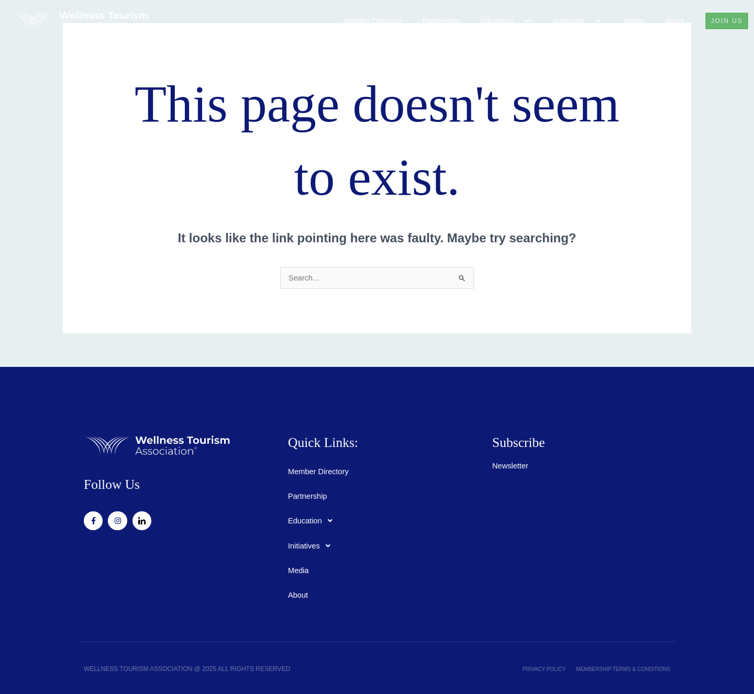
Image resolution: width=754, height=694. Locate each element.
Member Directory (366, 21)
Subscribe (508, 440)
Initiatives (572, 21)
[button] (511, 21)
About (668, 21)
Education (501, 21)
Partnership (435, 21)
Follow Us (101, 482)
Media (628, 21)
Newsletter (512, 460)
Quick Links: (310, 440)
